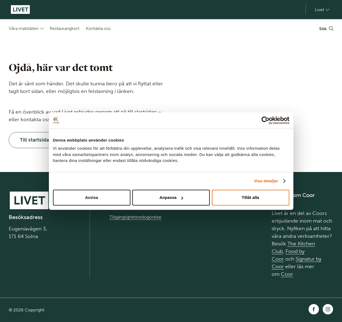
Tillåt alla (250, 197)
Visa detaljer (266, 181)
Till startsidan (36, 140)
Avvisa (91, 197)
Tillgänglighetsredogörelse (135, 217)
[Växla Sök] (326, 28)
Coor (287, 274)
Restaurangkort (64, 28)
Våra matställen (24, 28)
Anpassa (171, 197)
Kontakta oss (98, 28)
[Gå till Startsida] (20, 9)
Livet (319, 9)
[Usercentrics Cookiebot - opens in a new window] (265, 120)
